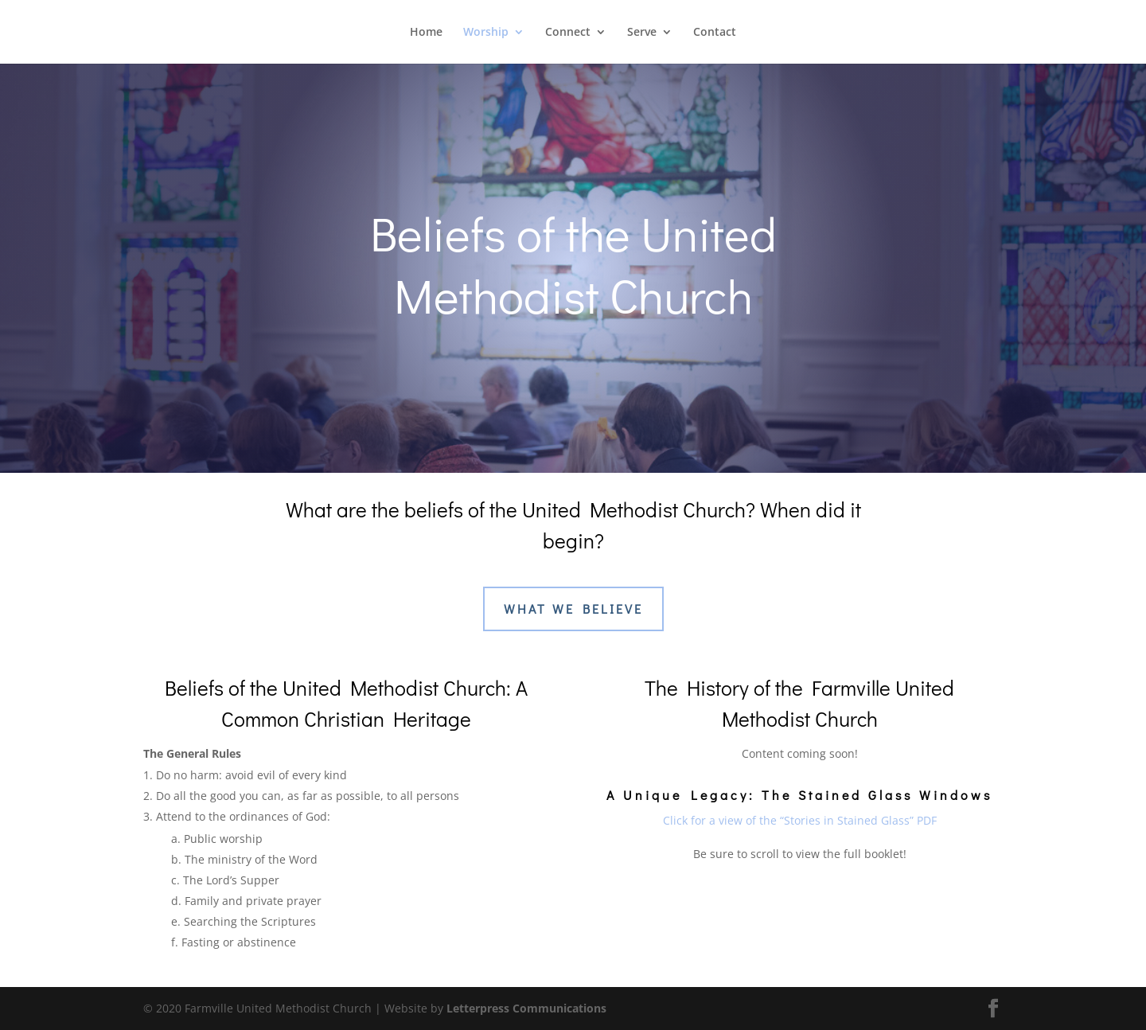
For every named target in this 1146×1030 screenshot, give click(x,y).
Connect (568, 32)
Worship (486, 32)
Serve (642, 32)
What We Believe (573, 608)
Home (426, 32)
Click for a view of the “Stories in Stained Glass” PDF (800, 820)
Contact (714, 32)
